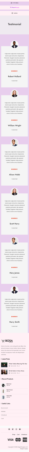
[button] (14, 13)
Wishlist (3, 411)
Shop (13, 434)
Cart (2, 418)
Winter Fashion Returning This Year (18, 364)
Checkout (4, 415)
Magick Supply (24, 448)
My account (4, 408)
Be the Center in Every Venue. (16, 371)
